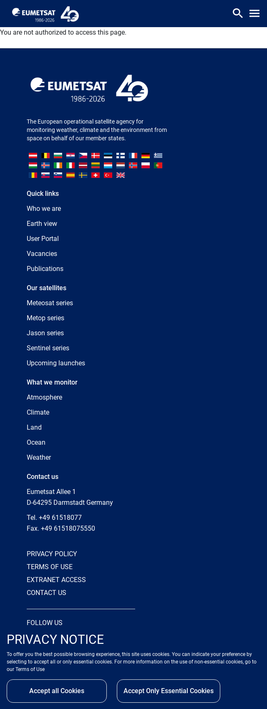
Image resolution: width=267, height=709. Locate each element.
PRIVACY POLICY (52, 554)
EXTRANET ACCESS (56, 580)
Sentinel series (48, 348)
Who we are (44, 209)
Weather (39, 457)
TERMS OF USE (50, 567)
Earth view (42, 224)
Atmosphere (44, 397)
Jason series (45, 333)
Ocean (36, 442)
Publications (45, 269)
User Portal (43, 239)
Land (34, 427)
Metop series (45, 318)
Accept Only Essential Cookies (168, 691)
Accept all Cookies (56, 691)
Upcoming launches (56, 363)
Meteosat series (50, 303)
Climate (38, 412)
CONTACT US (46, 593)
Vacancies (42, 254)
